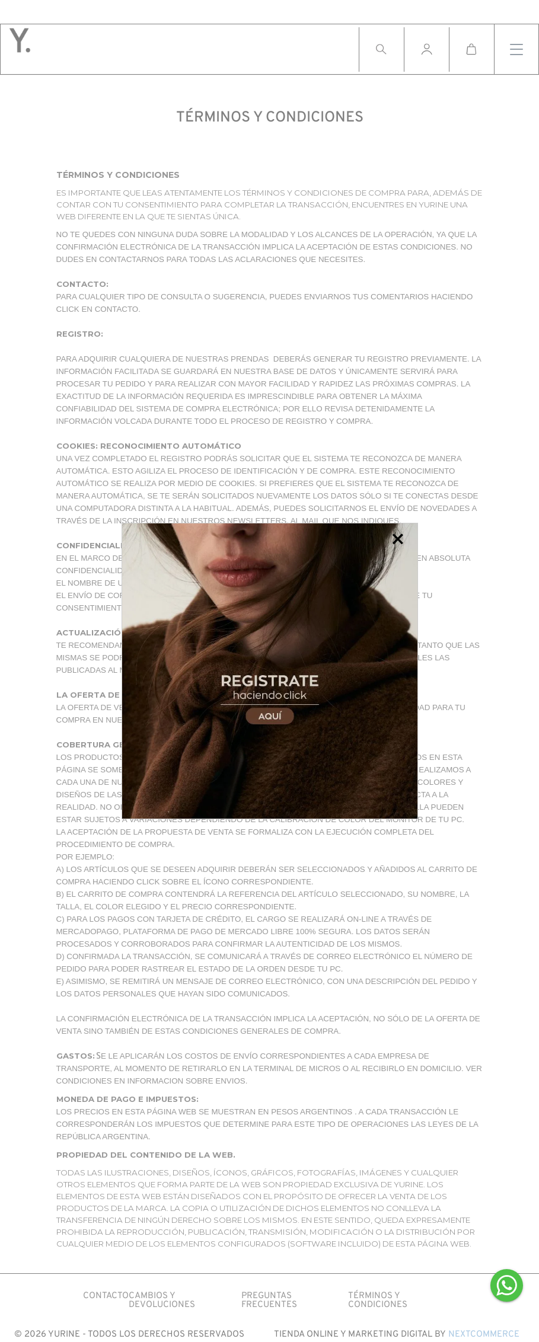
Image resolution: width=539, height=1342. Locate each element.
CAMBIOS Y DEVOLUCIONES (162, 1300)
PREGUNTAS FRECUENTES (269, 1300)
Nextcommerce (483, 1334)
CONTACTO (106, 1296)
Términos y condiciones (377, 1300)
